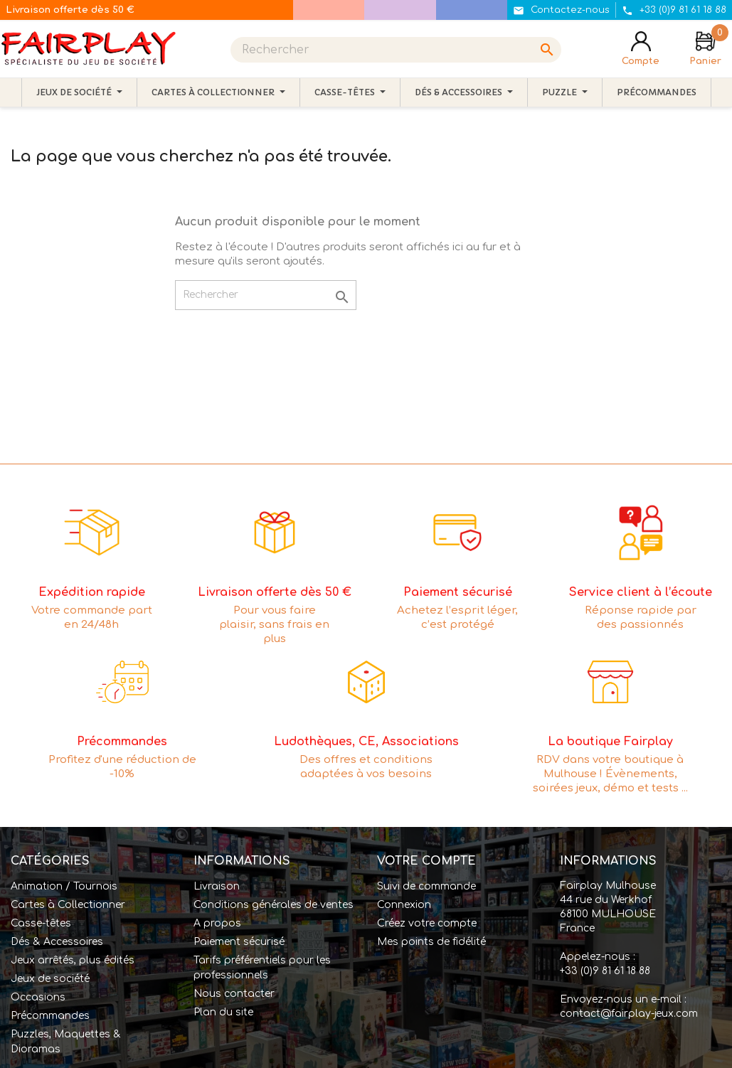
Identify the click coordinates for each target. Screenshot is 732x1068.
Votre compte (426, 861)
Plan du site (223, 1012)
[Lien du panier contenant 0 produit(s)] (705, 49)
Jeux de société (50, 978)
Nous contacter (234, 993)
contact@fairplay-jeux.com (629, 1013)
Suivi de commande (426, 886)
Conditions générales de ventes (273, 904)
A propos (217, 923)
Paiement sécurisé (239, 941)
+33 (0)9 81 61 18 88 (605, 971)
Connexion (404, 904)
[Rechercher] (395, 50)
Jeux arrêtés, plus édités (72, 960)
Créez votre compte (427, 923)
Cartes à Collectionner (68, 904)
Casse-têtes (41, 923)
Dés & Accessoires (57, 941)
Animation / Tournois (64, 886)
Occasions (38, 997)
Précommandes (50, 1015)
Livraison (216, 886)
